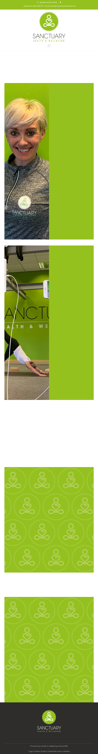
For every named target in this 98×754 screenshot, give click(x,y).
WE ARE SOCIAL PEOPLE (48, 2)
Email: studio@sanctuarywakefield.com (60, 6)
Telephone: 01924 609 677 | (34, 6)
